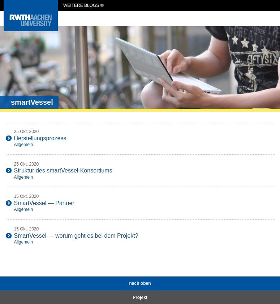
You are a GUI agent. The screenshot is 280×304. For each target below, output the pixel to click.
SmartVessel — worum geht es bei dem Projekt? (76, 236)
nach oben (140, 283)
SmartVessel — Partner (44, 203)
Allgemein (23, 144)
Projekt (140, 297)
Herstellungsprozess (40, 138)
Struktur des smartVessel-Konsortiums (63, 170)
